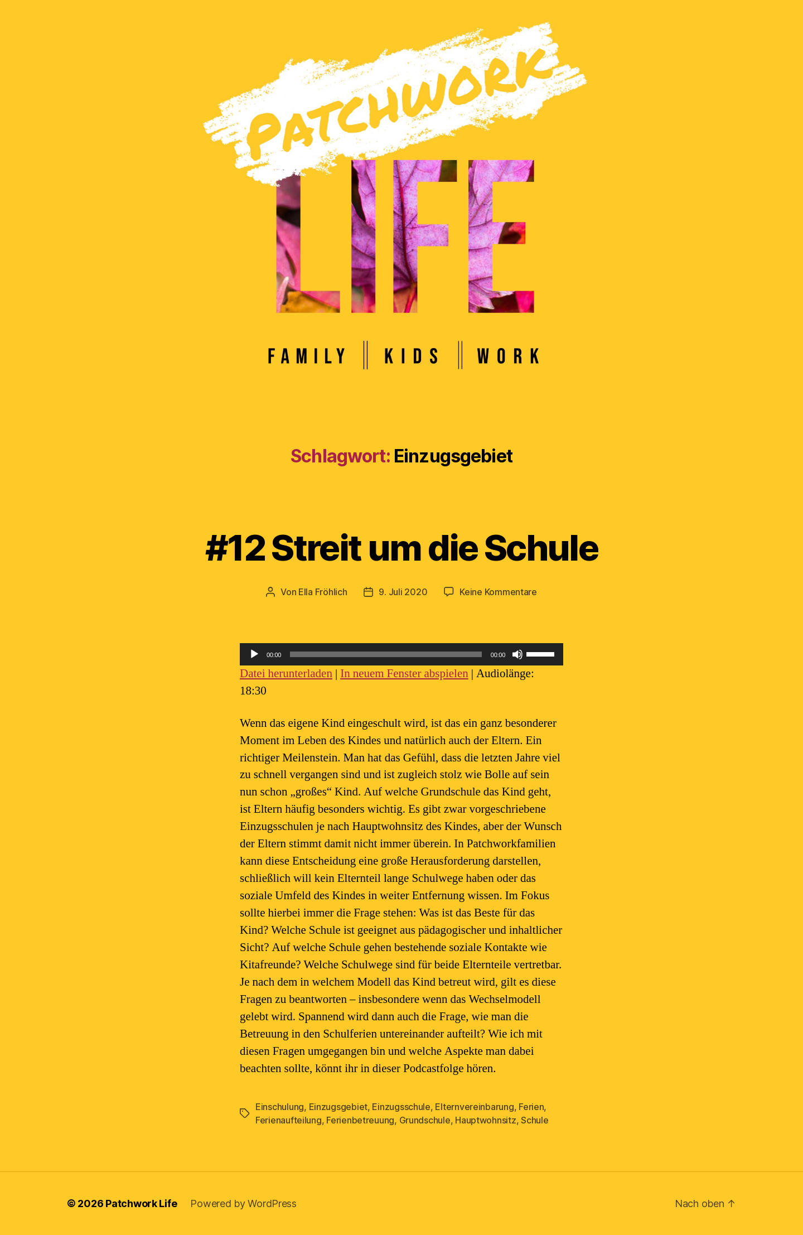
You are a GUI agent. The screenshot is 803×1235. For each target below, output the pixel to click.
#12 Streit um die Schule (401, 547)
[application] (401, 654)
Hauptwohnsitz (485, 1120)
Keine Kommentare (498, 591)
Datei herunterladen (286, 673)
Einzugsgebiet (338, 1106)
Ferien (531, 1106)
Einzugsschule (401, 1106)
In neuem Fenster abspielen (404, 673)
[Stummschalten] (517, 654)
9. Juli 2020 (403, 591)
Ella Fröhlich (322, 591)
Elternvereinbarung (474, 1106)
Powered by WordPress (243, 1203)
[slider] (386, 654)
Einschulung (279, 1106)
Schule (534, 1120)
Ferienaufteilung (288, 1120)
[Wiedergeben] (254, 654)
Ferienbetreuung (360, 1120)
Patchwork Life (141, 1203)
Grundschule (425, 1120)
